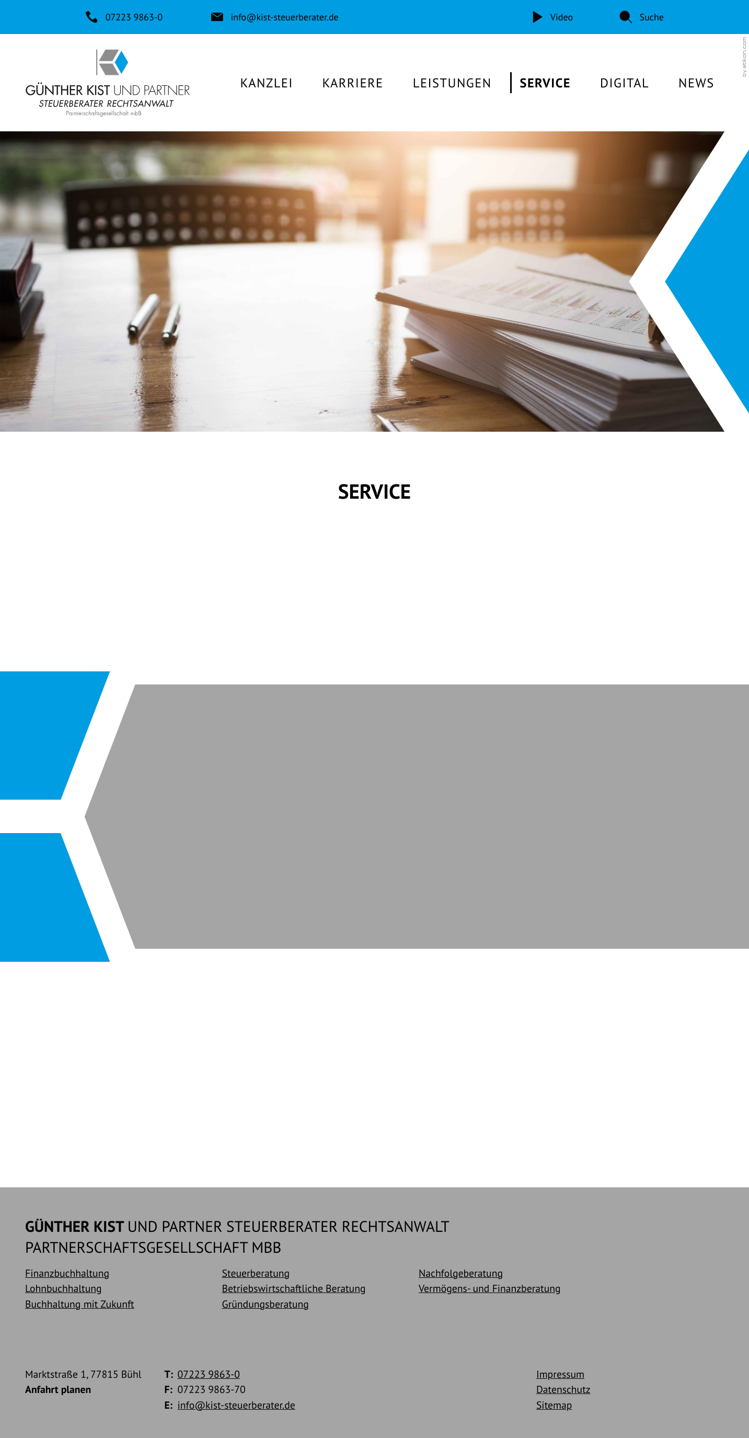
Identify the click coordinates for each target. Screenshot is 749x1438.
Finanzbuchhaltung (67, 1272)
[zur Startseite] (107, 82)
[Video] (551, 17)
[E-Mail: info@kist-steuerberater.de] (275, 17)
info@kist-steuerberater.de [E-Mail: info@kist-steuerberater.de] (236, 1404)
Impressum (560, 1373)
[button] (641, 17)
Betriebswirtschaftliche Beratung (294, 1288)
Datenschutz (563, 1389)
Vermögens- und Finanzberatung (490, 1288)
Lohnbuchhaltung (63, 1288)
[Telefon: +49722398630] (124, 17)
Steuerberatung (256, 1272)
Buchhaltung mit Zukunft (79, 1303)
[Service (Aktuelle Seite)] (545, 82)
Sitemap (554, 1404)
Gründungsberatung (265, 1303)
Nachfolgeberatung (461, 1272)
